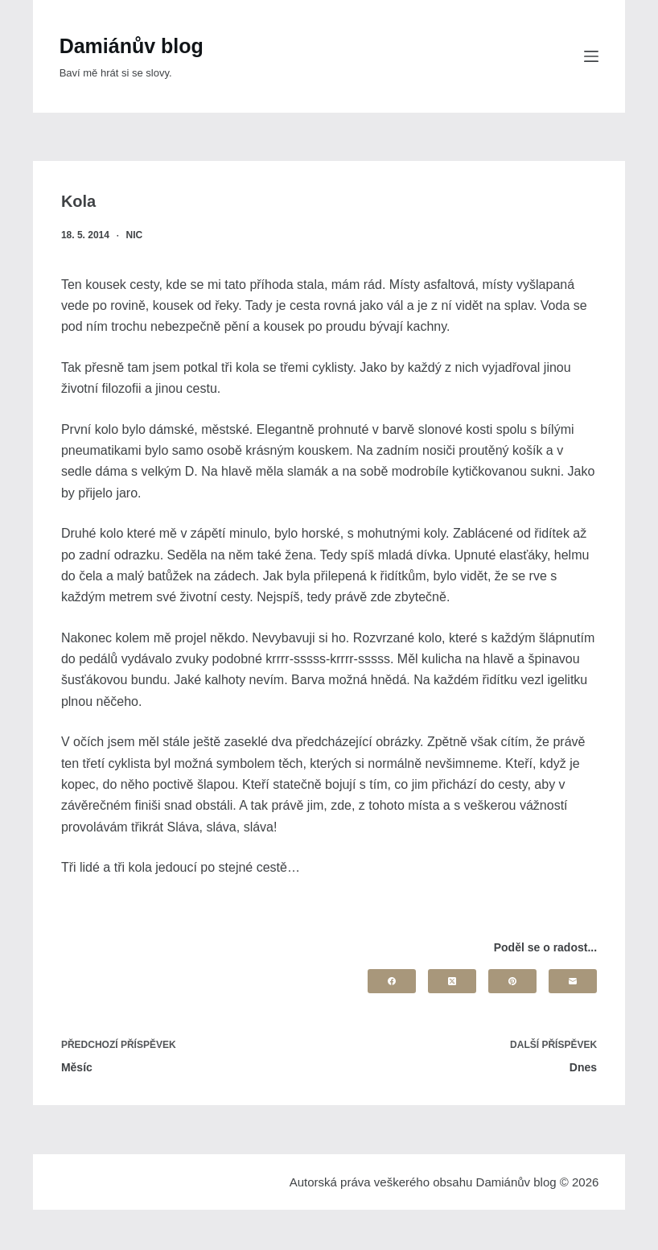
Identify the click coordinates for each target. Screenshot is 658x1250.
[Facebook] (392, 981)
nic (134, 235)
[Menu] (591, 56)
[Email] (573, 981)
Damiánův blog (132, 46)
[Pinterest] (512, 981)
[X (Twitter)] (452, 981)
